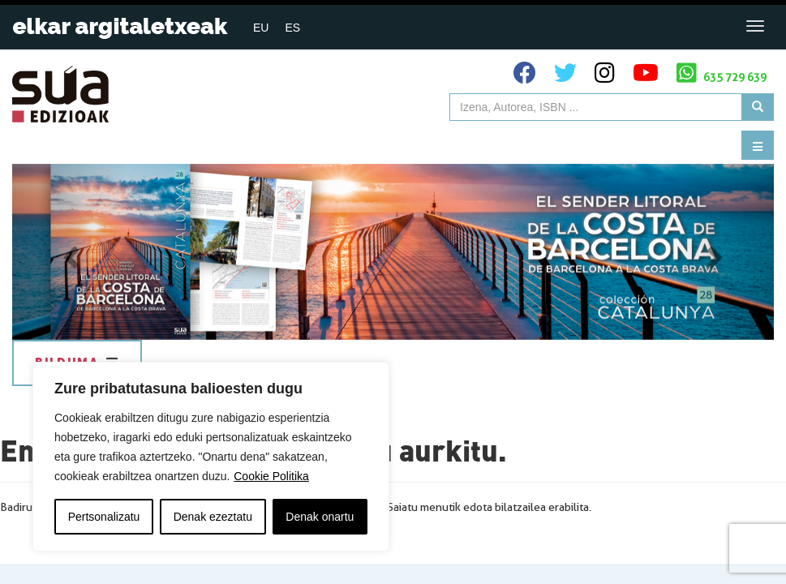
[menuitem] (261, 27)
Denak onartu (320, 516)
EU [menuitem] (260, 27)
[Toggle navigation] (755, 26)
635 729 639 (721, 73)
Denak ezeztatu (213, 516)
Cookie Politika (271, 476)
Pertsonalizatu (104, 516)
